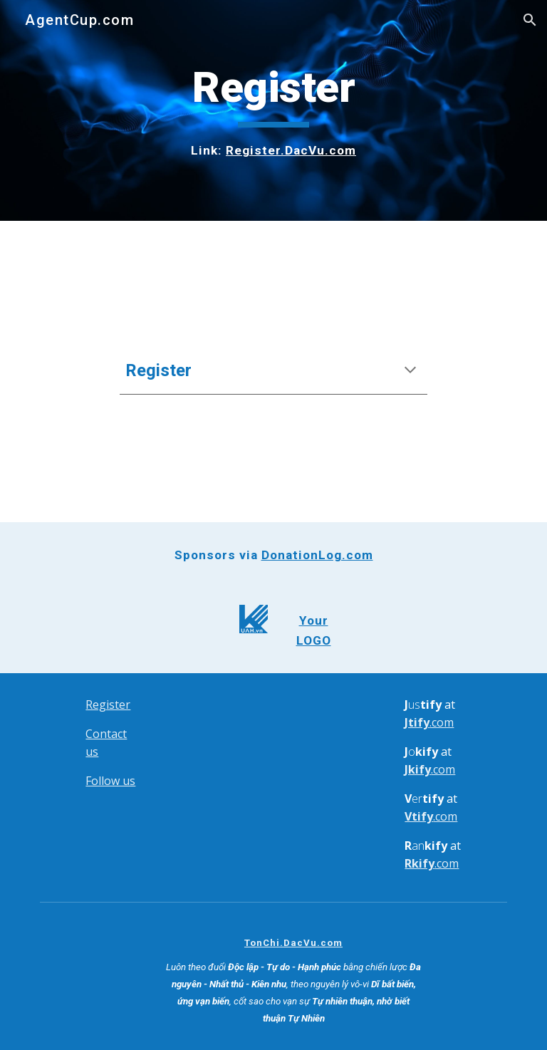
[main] (273, 110)
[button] (530, 20)
